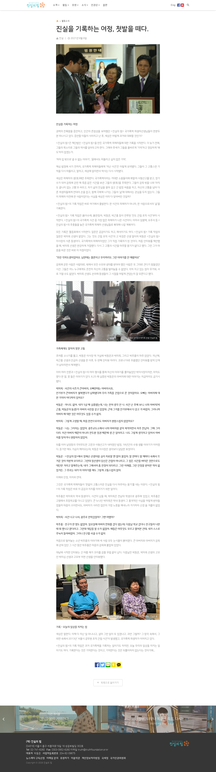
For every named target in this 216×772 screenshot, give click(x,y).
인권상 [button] (94, 5)
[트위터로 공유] (102, 664)
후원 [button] (74, 5)
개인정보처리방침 (91, 758)
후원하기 (64, 758)
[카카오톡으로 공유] (118, 664)
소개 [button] (55, 5)
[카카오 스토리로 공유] (113, 664)
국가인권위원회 (118, 758)
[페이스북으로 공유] (97, 664)
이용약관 (75, 758)
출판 (105, 5)
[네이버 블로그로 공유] (108, 664)
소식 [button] (84, 5)
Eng (173, 5)
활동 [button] (65, 5)
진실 (61, 38)
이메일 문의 (52, 758)
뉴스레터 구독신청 (35, 758)
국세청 (105, 758)
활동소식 (65, 21)
